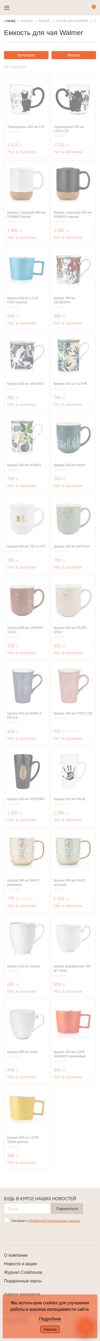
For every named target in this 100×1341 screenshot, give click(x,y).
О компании (15, 1255)
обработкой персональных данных (54, 1221)
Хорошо (50, 1329)
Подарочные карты (23, 1281)
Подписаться (67, 1209)
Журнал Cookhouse (23, 1272)
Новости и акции (20, 1264)
